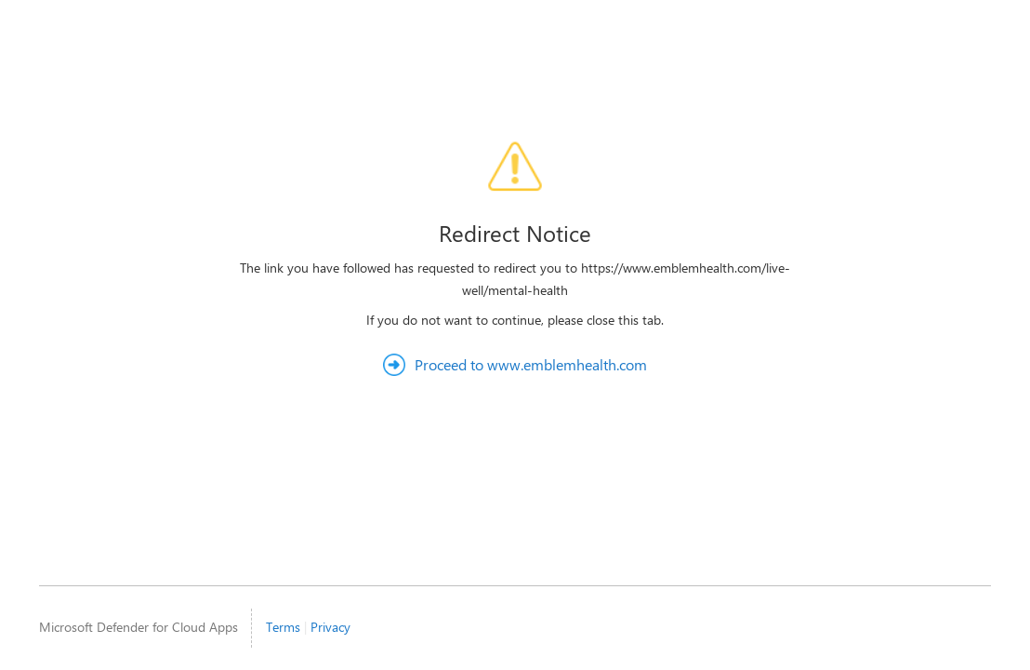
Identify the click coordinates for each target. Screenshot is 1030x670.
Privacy (330, 627)
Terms (283, 627)
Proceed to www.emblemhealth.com (531, 364)
